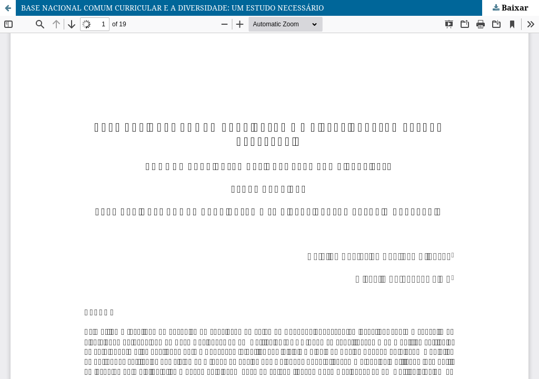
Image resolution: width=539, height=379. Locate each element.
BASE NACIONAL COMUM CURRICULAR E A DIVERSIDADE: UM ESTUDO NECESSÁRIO (172, 8)
